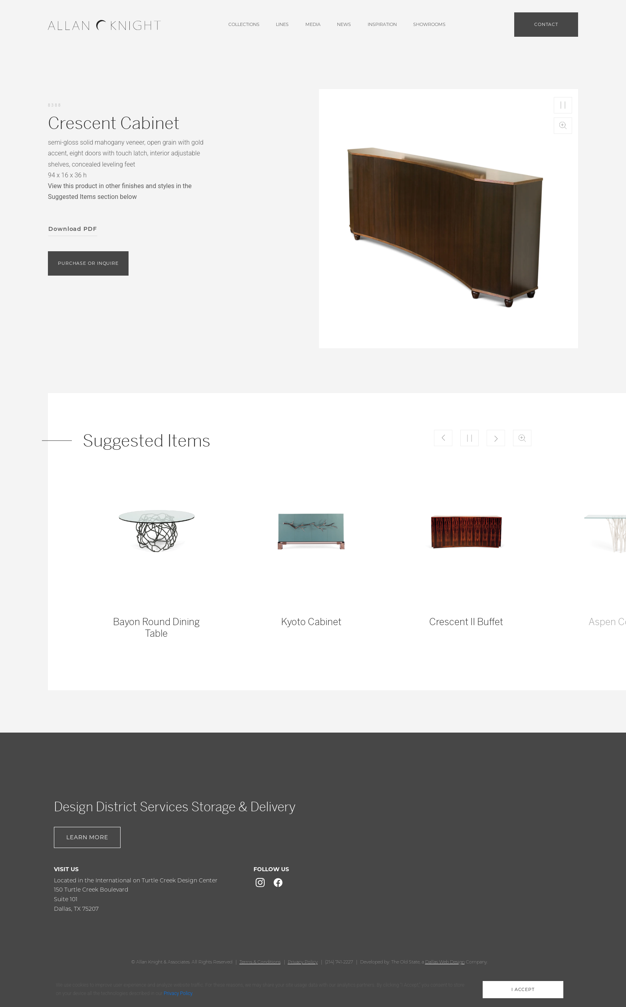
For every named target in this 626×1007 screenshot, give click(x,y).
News (344, 24)
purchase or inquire (88, 263)
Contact (546, 24)
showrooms (429, 24)
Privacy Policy (303, 962)
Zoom (563, 125)
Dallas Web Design (445, 962)
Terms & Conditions (260, 962)
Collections (244, 24)
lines (282, 24)
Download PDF (72, 228)
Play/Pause (563, 105)
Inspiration (382, 24)
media (313, 24)
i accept (523, 989)
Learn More (87, 837)
